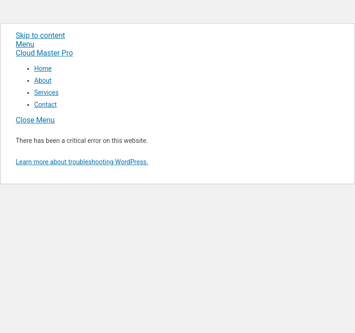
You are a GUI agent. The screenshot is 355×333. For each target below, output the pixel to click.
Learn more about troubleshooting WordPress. (82, 162)
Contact (45, 104)
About (42, 80)
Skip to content (40, 35)
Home (43, 68)
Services (46, 92)
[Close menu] (35, 120)
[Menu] (25, 44)
